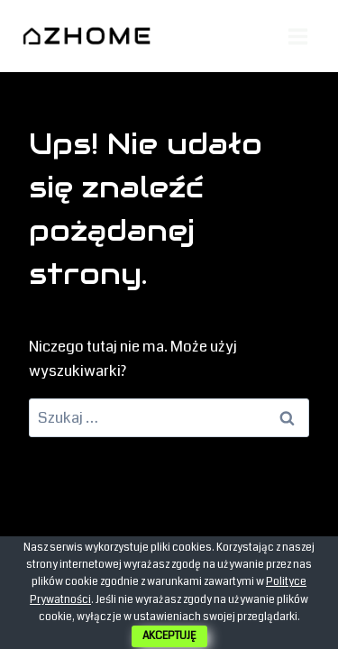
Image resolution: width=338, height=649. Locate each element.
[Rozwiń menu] (297, 36)
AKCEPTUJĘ (169, 636)
